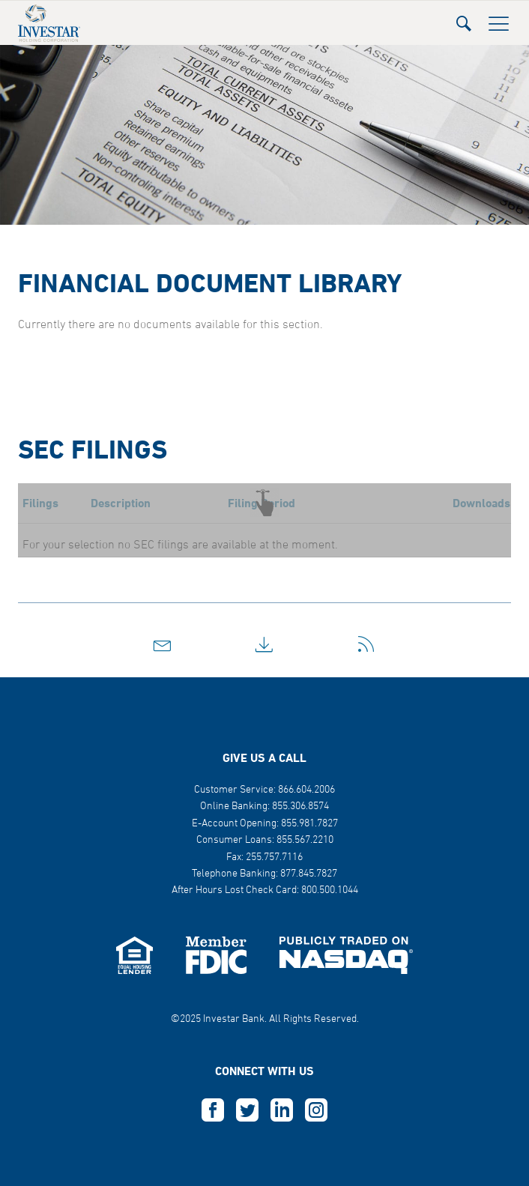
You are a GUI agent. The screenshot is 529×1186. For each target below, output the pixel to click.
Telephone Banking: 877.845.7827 (264, 874)
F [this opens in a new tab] (213, 1110)
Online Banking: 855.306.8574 (264, 806)
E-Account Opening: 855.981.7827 (265, 823)
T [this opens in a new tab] (247, 1110)
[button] (463, 19)
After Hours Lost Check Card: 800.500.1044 (265, 890)
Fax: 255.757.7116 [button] (264, 857)
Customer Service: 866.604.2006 (264, 790)
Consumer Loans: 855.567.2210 (264, 840)
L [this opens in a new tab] (281, 1110)
